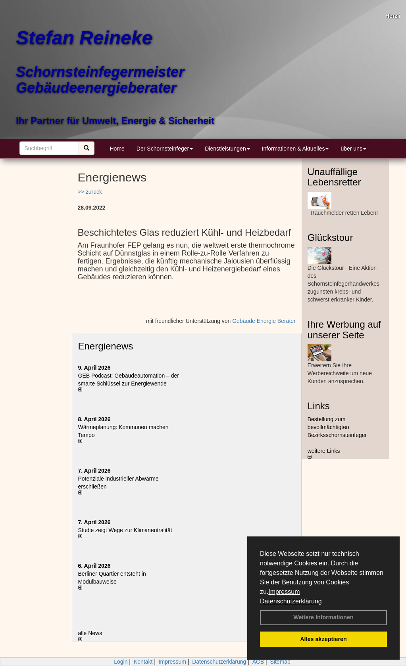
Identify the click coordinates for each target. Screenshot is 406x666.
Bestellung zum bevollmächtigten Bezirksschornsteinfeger (337, 427)
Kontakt (143, 661)
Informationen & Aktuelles (295, 148)
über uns (353, 148)
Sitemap (280, 661)
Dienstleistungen (227, 148)
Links (319, 406)
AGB (258, 661)
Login (120, 661)
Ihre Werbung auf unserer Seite (344, 329)
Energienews (105, 346)
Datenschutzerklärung (291, 601)
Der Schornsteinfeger (165, 148)
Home (117, 148)
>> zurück (90, 192)
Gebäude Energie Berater (264, 321)
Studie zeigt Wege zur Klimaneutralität (125, 530)
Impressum (284, 591)
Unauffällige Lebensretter (334, 176)
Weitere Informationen (323, 617)
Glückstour (330, 237)
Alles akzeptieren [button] (323, 639)
